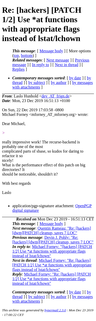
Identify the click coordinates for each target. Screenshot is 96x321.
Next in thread (66, 65)
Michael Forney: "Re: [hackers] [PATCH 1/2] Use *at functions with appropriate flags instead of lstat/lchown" (52, 265)
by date (75, 78)
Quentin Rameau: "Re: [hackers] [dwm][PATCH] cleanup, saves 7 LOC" (51, 230)
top (16, 55)
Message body (51, 51)
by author (59, 82)
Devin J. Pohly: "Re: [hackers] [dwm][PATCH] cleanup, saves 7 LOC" (52, 239)
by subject (36, 82)
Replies (18, 69)
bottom (27, 55)
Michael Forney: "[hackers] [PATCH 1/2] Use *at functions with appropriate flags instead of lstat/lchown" (52, 251)
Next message (57, 60)
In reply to (40, 65)
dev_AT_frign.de (55, 96)
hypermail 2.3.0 (55, 310)
